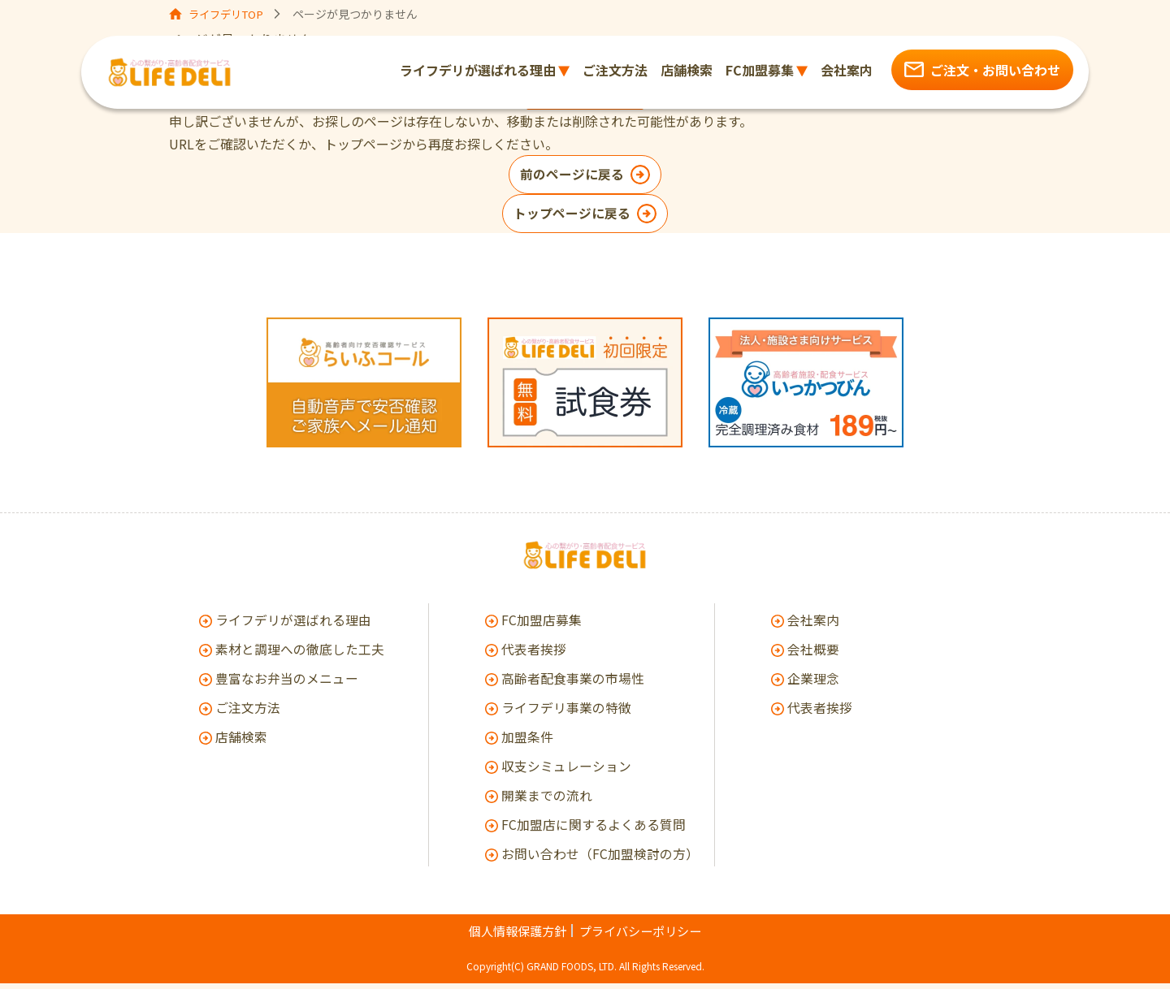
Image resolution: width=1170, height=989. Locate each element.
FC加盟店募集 (541, 625)
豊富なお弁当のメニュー (286, 683)
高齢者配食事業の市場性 (572, 683)
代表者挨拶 (533, 654)
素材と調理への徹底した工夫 (299, 654)
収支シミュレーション (566, 771)
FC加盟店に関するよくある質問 (593, 830)
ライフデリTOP (229, 14)
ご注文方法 (247, 713)
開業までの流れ (546, 800)
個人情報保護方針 (514, 936)
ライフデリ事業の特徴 (566, 713)
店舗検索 (241, 742)
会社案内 (813, 625)
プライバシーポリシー (643, 936)
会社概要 (813, 654)
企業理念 (813, 683)
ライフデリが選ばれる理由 (293, 625)
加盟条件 (527, 742)
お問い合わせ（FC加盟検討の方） (596, 859)
